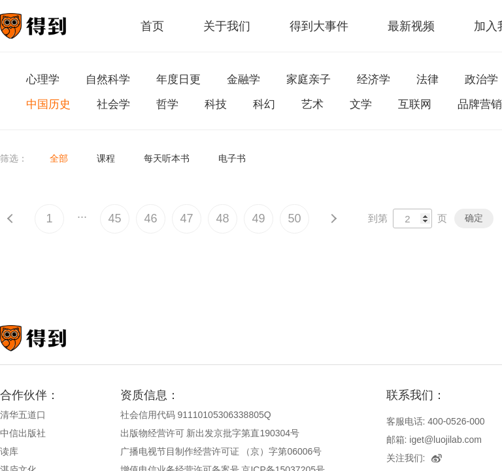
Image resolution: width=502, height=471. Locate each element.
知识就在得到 (50, 338)
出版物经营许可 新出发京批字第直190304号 (210, 433)
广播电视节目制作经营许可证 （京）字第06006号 (221, 451)
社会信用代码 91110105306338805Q (195, 415)
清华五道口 (23, 415)
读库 (9, 451)
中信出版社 (23, 433)
